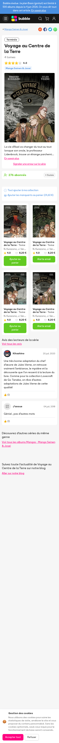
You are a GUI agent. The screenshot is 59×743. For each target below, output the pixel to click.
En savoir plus (38, 10)
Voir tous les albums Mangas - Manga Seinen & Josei (28, 443)
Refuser (31, 737)
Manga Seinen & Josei (16, 29)
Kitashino (18, 353)
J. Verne (22, 249)
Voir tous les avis (12, 343)
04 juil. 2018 (49, 406)
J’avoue (17, 406)
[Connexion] (54, 18)
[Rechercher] (40, 18)
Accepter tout (13, 737)
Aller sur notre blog (13, 473)
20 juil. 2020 (49, 353)
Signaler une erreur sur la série (29, 163)
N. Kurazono (10, 249)
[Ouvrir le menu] (6, 18)
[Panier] (47, 18)
